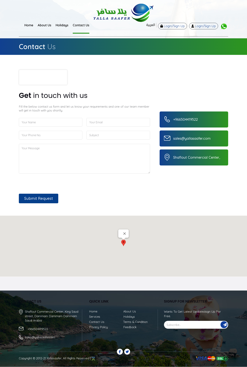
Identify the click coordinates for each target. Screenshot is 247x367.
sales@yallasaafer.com (40, 337)
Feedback (130, 327)
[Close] (124, 233)
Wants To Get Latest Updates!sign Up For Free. (192, 314)
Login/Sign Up (172, 26)
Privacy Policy (98, 327)
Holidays (129, 317)
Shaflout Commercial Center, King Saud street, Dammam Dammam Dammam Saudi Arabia (51, 315)
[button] (123, 243)
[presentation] (39, 183)
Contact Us (96, 322)
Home (93, 311)
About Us (129, 311)
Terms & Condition (135, 322)
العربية (148, 25)
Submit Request (38, 198)
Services (95, 317)
